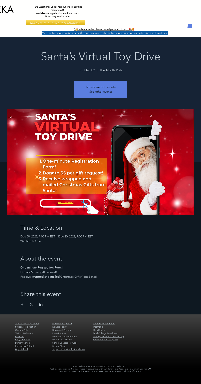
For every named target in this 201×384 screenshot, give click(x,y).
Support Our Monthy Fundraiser (68, 349)
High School (21, 349)
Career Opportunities (104, 323)
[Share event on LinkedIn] (41, 304)
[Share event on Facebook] (22, 304)
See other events (100, 91)
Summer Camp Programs (105, 339)
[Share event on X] (31, 304)
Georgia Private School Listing (108, 336)
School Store (58, 346)
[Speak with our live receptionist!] (55, 22)
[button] (189, 25)
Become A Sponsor (62, 323)
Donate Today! (59, 326)
